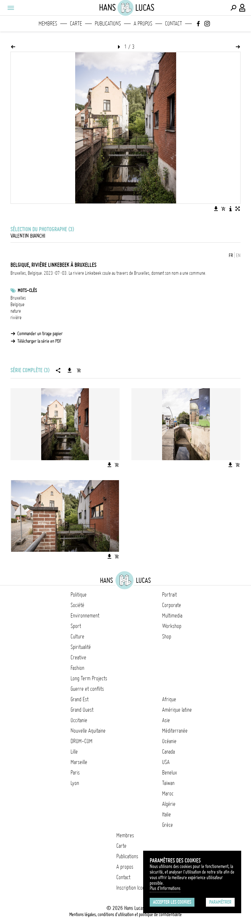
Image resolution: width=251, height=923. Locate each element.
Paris (75, 772)
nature (15, 311)
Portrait (169, 594)
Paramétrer (220, 902)
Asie (166, 720)
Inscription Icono (131, 887)
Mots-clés (27, 290)
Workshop (171, 626)
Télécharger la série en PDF (39, 341)
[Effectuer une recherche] (233, 7)
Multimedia (172, 615)
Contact (173, 23)
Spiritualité (81, 647)
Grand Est (80, 699)
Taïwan (168, 783)
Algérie (169, 804)
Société (77, 605)
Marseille (79, 762)
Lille (74, 751)
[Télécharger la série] (70, 370)
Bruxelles (18, 298)
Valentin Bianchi (27, 236)
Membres (48, 23)
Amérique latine (177, 709)
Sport (76, 626)
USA (166, 762)
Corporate (171, 605)
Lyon (75, 783)
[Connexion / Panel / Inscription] (242, 7)
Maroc (168, 793)
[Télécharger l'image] (216, 209)
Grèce (167, 825)
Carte (76, 23)
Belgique (17, 304)
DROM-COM (81, 741)
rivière (16, 318)
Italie (166, 814)
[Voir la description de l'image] (230, 209)
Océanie (169, 741)
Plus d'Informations (165, 888)
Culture (77, 636)
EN (238, 255)
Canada (168, 751)
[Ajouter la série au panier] (79, 370)
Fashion (77, 668)
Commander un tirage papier (40, 334)
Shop (166, 636)
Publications (108, 23)
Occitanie (79, 720)
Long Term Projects (89, 678)
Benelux (169, 772)
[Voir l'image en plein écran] (238, 209)
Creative (78, 657)
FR (231, 255)
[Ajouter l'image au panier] (223, 209)
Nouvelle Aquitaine (88, 730)
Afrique (169, 699)
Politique (79, 594)
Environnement (85, 615)
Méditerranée (175, 730)
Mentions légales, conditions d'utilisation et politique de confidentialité (125, 914)
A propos (143, 23)
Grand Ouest (82, 709)
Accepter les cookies (172, 902)
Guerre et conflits (87, 689)
